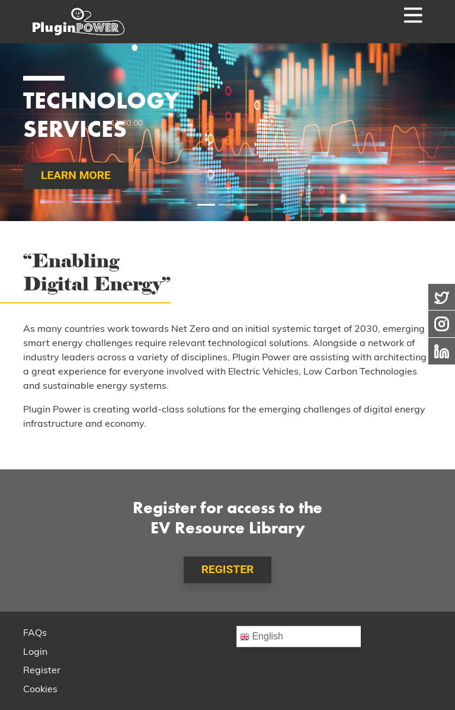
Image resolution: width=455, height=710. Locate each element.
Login (35, 652)
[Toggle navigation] (395, 22)
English (261, 636)
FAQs (35, 633)
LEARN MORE (76, 175)
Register (41, 671)
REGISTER (227, 569)
